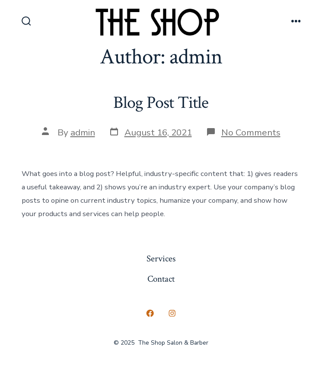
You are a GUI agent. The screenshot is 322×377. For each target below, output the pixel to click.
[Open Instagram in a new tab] (172, 313)
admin (82, 132)
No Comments (251, 132)
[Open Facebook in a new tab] (150, 313)
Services (161, 258)
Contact (161, 279)
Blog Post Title (160, 102)
